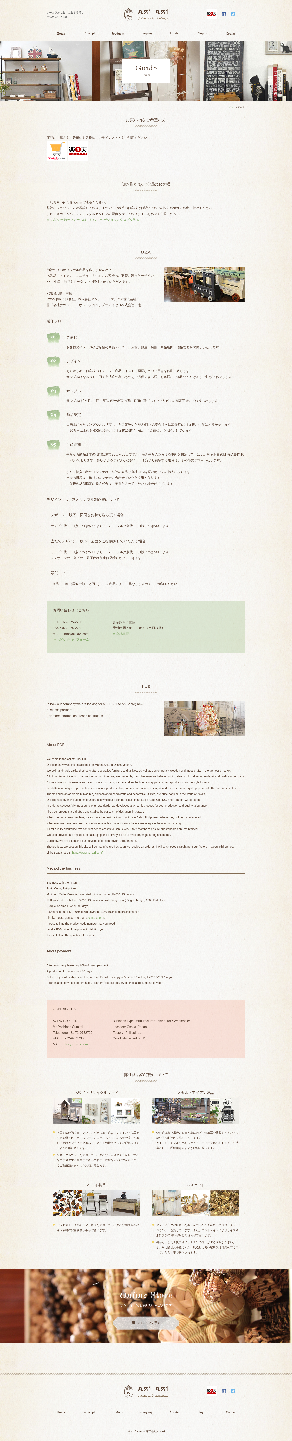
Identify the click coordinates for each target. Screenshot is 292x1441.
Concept (89, 33)
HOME (231, 107)
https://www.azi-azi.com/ (87, 852)
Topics (203, 33)
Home (61, 33)
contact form (96, 917)
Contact (231, 33)
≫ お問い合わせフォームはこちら (71, 219)
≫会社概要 (121, 634)
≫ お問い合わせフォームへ (72, 639)
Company (146, 33)
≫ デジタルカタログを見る (119, 219)
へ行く (149, 1322)
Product (117, 33)
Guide (174, 33)
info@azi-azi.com (75, 1044)
